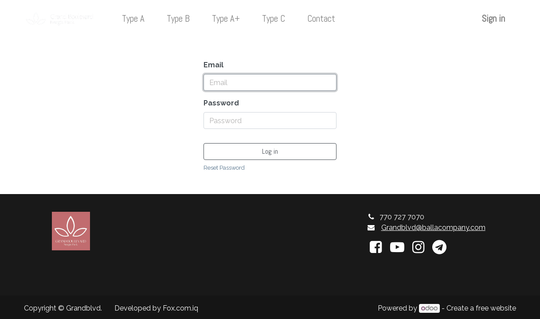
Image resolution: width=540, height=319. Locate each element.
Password (221, 103)
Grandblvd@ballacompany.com (433, 227)
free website (496, 308)
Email (213, 65)
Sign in (493, 18)
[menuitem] (133, 19)
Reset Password (224, 167)
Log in (270, 151)
